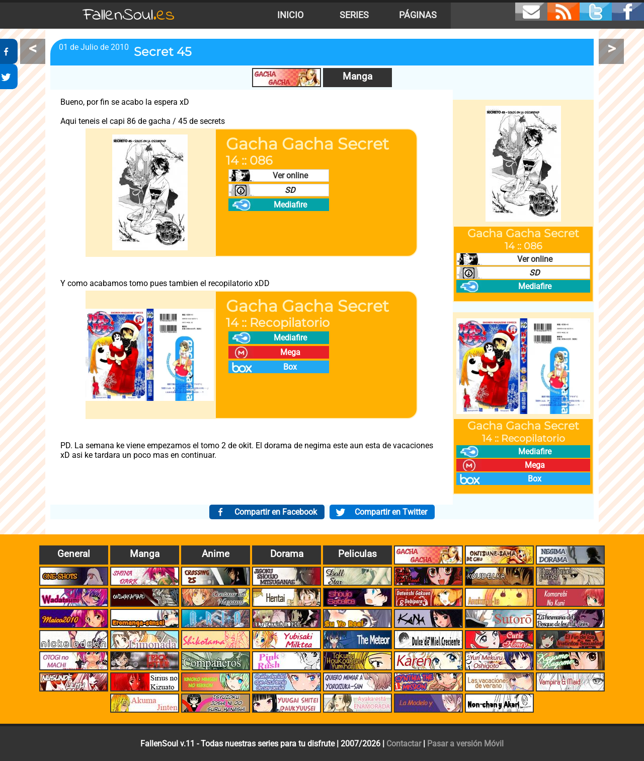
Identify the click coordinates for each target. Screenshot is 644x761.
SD (290, 190)
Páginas (418, 15)
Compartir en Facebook (275, 512)
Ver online (290, 175)
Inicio (290, 15)
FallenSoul (129, 15)
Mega (290, 352)
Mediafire (290, 205)
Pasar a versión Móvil (465, 743)
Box (290, 367)
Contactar (403, 743)
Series (354, 15)
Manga (357, 76)
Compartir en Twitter (391, 512)
